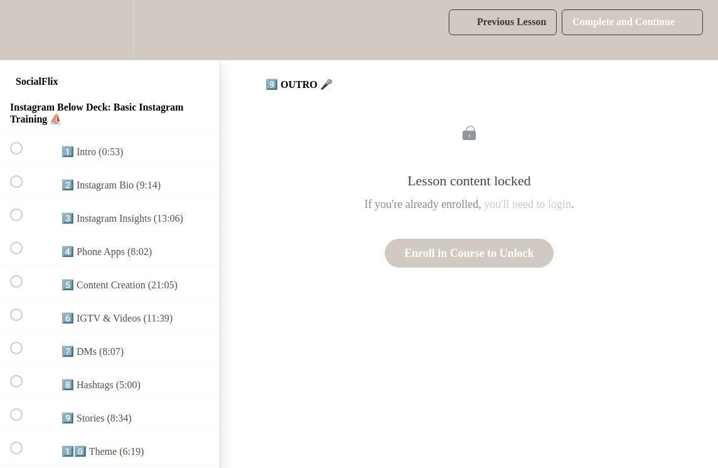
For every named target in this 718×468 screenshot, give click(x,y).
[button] (23, 30)
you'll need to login (527, 204)
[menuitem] (110, 30)
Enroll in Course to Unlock (469, 253)
